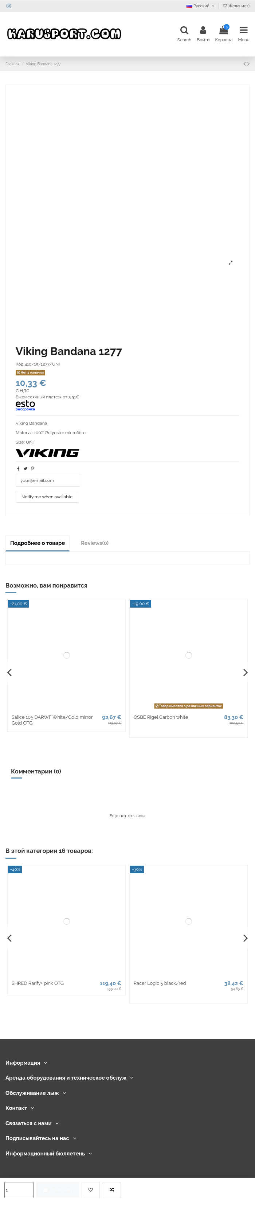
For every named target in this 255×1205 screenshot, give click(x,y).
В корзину (57, 1189)
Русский (201, 6)
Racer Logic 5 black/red (160, 983)
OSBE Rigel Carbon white (161, 717)
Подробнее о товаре (37, 543)
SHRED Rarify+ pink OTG (38, 983)
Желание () (236, 6)
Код (19, 364)
